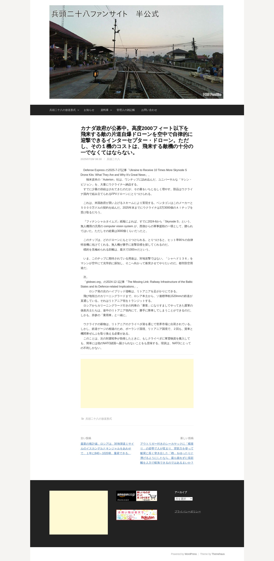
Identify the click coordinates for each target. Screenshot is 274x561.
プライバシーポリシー (188, 511)
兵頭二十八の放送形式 (62, 109)
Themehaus (218, 554)
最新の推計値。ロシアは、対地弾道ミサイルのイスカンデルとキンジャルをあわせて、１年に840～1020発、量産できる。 (107, 448)
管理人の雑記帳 (126, 109)
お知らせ (89, 109)
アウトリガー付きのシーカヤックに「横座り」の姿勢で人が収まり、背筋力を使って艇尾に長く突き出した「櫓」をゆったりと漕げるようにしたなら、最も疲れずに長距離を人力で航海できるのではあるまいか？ (167, 453)
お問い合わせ (149, 109)
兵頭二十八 (113, 159)
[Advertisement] (137, 383)
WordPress (191, 554)
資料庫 (105, 109)
